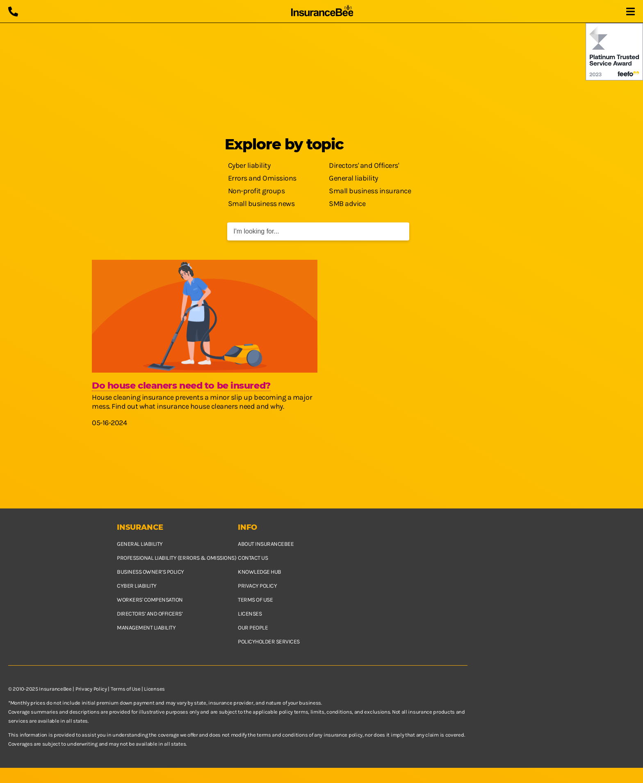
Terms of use (255, 599)
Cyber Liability (137, 585)
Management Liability (146, 627)
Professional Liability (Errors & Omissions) (176, 557)
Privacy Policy (91, 689)
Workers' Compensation (150, 599)
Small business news (261, 203)
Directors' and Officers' (364, 165)
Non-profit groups (256, 190)
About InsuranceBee (266, 543)
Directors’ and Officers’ (149, 613)
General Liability (140, 543)
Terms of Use (125, 689)
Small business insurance (370, 190)
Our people (253, 627)
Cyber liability (249, 165)
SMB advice (347, 203)
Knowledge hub (259, 571)
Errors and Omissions (262, 178)
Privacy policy (257, 585)
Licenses (250, 613)
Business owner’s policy (150, 571)
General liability (353, 178)
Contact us (253, 557)
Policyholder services (269, 641)
